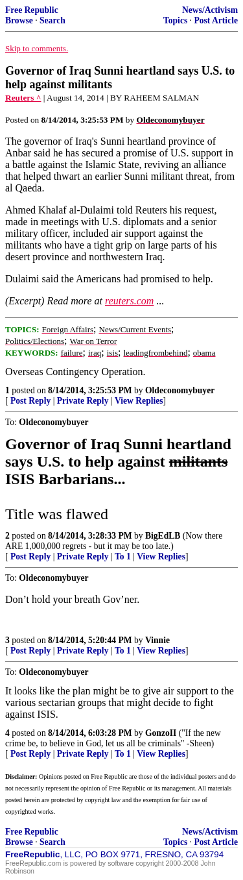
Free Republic (31, 10)
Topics (175, 20)
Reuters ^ (23, 98)
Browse (19, 20)
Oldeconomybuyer (179, 390)
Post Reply (30, 401)
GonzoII (160, 733)
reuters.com (129, 300)
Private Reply (83, 401)
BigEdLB (162, 536)
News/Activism (210, 10)
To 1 (123, 556)
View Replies (139, 401)
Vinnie (157, 640)
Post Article (216, 20)
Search (52, 20)
